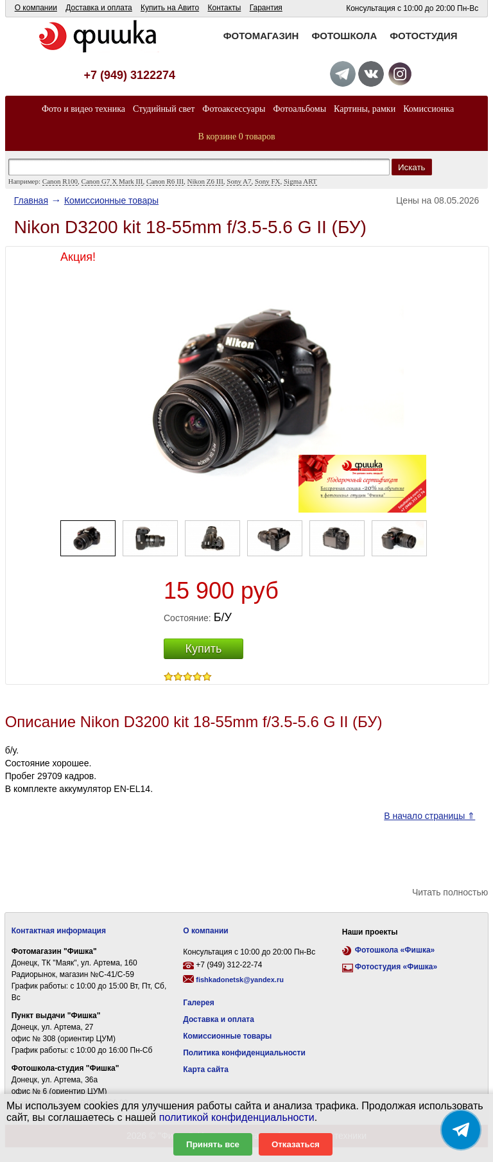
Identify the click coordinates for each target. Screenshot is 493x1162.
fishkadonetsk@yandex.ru (240, 979)
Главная (31, 200)
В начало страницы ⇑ (429, 816)
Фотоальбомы (299, 109)
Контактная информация (59, 930)
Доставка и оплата (98, 7)
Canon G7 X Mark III (112, 181)
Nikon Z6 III (205, 181)
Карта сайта (206, 1069)
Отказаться (296, 1144)
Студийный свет (164, 109)
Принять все (212, 1144)
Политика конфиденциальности (244, 1052)
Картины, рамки (364, 109)
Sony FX (267, 181)
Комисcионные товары (111, 200)
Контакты (224, 7)
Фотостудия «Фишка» (396, 966)
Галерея (198, 1002)
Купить (204, 648)
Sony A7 (239, 181)
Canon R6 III (165, 181)
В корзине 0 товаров (236, 136)
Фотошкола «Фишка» (395, 950)
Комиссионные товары (227, 1036)
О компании (36, 7)
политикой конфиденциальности (237, 1117)
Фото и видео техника (83, 109)
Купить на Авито (170, 7)
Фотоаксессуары (233, 109)
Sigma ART (300, 181)
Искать (412, 167)
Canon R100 (60, 181)
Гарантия (266, 7)
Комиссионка (428, 109)
